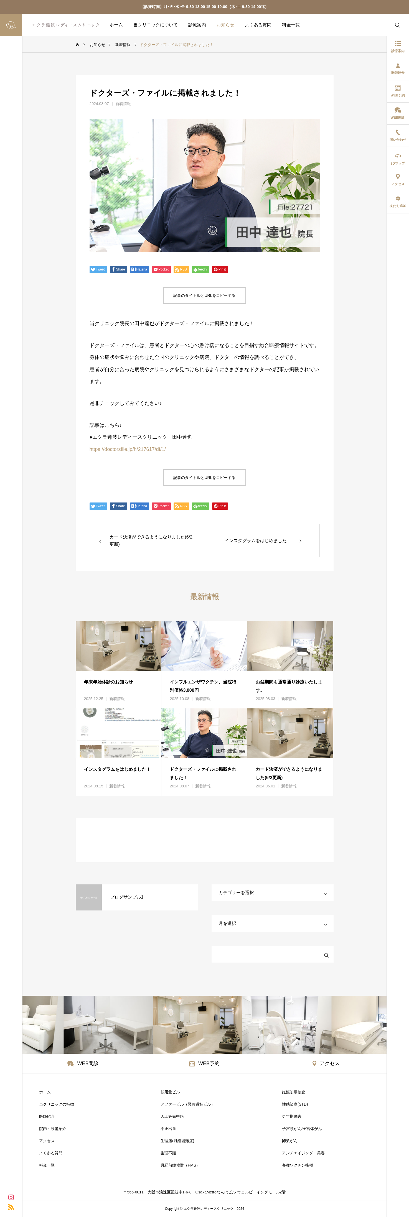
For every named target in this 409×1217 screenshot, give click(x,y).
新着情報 (123, 104)
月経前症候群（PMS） (180, 1165)
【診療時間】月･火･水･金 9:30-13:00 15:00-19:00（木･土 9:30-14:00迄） (204, 6)
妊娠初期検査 (293, 1092)
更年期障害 (291, 1116)
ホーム (116, 24)
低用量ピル (170, 1092)
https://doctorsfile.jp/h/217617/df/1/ (128, 449)
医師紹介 (47, 1116)
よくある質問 (258, 24)
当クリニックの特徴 (56, 1104)
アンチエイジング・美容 (303, 1153)
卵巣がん (290, 1141)
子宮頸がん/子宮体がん (302, 1129)
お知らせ (225, 24)
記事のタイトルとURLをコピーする (204, 295)
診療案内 (197, 24)
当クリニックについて (155, 24)
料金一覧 (291, 24)
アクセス (47, 1141)
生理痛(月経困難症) (177, 1141)
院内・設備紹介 (52, 1129)
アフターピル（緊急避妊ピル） (188, 1104)
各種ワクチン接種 (297, 1165)
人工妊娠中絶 (172, 1116)
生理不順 (168, 1153)
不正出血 (168, 1129)
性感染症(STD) (295, 1104)
